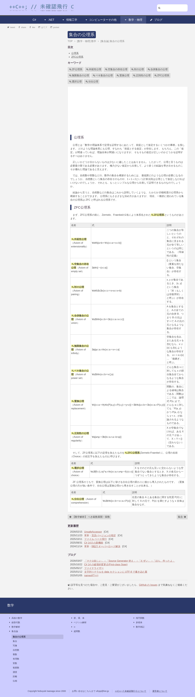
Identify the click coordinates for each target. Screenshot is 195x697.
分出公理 (92, 81)
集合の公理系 (82, 34)
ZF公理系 (75, 69)
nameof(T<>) (91, 575)
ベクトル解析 (79, 622)
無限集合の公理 (79, 75)
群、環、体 (77, 618)
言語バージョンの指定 (104, 535)
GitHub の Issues (148, 585)
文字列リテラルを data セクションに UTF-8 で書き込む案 (115, 572)
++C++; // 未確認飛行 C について (130, 691)
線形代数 (14, 622)
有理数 (16, 659)
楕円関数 (138, 618)
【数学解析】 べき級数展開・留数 (89, 517)
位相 (15, 681)
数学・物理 (133, 20)
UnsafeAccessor (93, 531)
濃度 (15, 672)
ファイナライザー (94, 568)
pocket (54, 27)
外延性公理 (93, 69)
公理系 (75, 53)
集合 (182, 517)
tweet (11, 27)
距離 (15, 676)
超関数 (75, 631)
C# (34, 19)
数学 (10, 605)
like (32, 27)
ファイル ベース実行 (95, 539)
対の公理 (137, 69)
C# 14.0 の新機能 (93, 542)
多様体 (137, 622)
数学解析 (14, 627)
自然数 (16, 650)
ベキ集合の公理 (103, 75)
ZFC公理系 (77, 57)
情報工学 (69, 20)
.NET (49, 20)
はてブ (42, 27)
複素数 (16, 667)
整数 (15, 654)
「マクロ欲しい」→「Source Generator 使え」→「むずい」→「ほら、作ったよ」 (129, 561)
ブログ (156, 20)
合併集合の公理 (158, 69)
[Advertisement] (127, 110)
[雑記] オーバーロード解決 (106, 546)
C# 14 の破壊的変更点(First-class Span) (106, 564)
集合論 (13, 631)
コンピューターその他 (101, 20)
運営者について (159, 691)
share (22, 27)
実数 (15, 663)
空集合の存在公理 (116, 69)
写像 (15, 645)
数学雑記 (138, 627)
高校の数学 (15, 618)
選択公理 (75, 81)
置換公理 (123, 75)
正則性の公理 (142, 75)
